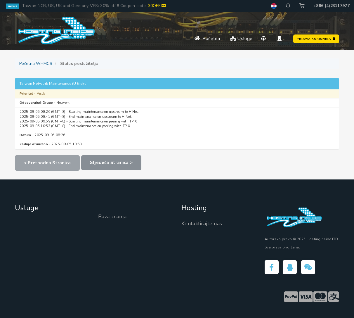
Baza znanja (112, 216)
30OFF (157, 5)
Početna (207, 38)
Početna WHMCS (35, 63)
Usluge (241, 38)
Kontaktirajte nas (201, 223)
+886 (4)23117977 (331, 5)
